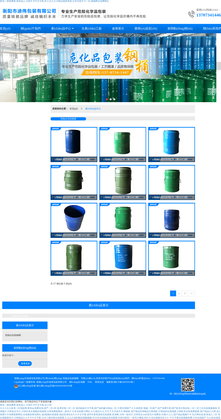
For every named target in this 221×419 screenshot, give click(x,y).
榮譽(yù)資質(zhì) (146, 28)
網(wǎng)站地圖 (77, 382)
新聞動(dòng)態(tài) (179, 28)
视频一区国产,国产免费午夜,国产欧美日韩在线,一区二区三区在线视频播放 (180, 408)
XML (89, 382)
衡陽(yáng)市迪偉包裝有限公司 (51, 382)
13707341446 (158, 378)
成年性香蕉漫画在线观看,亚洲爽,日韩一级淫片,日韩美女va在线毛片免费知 (124, 414)
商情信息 (99, 382)
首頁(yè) (74, 108)
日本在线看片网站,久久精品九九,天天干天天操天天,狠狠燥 (101, 411)
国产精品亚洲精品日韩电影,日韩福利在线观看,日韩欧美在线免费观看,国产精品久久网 (173, 411)
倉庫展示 (118, 28)
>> (191, 293)
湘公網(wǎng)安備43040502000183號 (43, 385)
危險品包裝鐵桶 (68, 118)
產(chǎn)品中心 (61, 28)
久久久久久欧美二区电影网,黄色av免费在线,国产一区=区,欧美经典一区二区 (37, 408)
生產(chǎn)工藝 (92, 28)
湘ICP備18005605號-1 (124, 382)
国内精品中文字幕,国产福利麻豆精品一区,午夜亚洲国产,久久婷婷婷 (109, 408)
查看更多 (25, 363)
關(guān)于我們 (31, 28)
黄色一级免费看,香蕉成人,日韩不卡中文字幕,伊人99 (25, 405)
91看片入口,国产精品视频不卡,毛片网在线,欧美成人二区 (189, 414)
